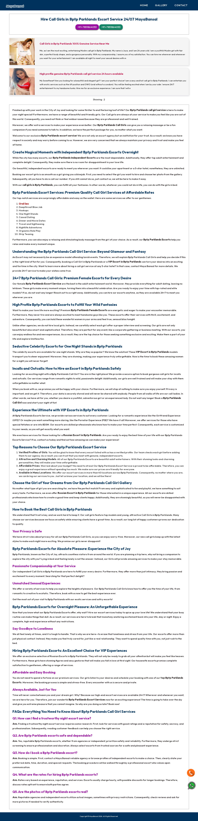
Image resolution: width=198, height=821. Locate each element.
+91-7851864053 (87, 27)
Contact (181, 5)
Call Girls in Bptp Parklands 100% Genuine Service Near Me (74, 43)
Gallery (161, 5)
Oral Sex (24, 203)
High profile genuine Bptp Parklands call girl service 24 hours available (81, 74)
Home (144, 5)
